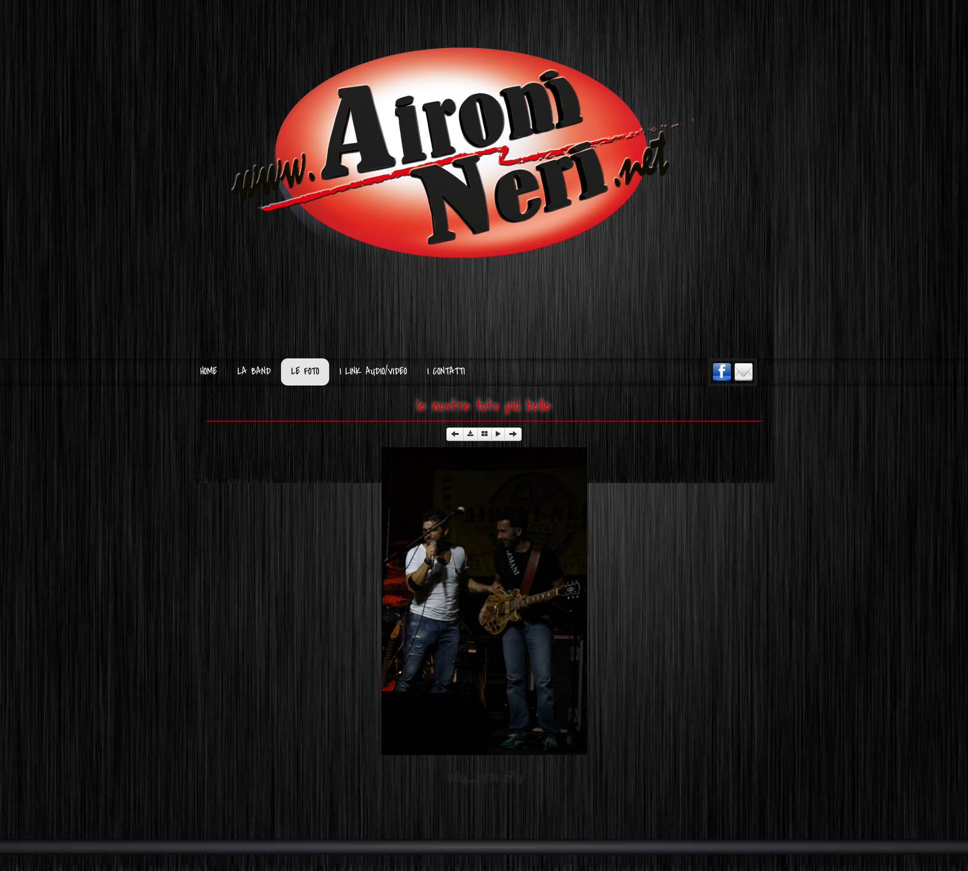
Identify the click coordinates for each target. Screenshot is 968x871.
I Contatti (446, 372)
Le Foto (305, 372)
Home (208, 372)
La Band (254, 372)
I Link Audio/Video (373, 372)
